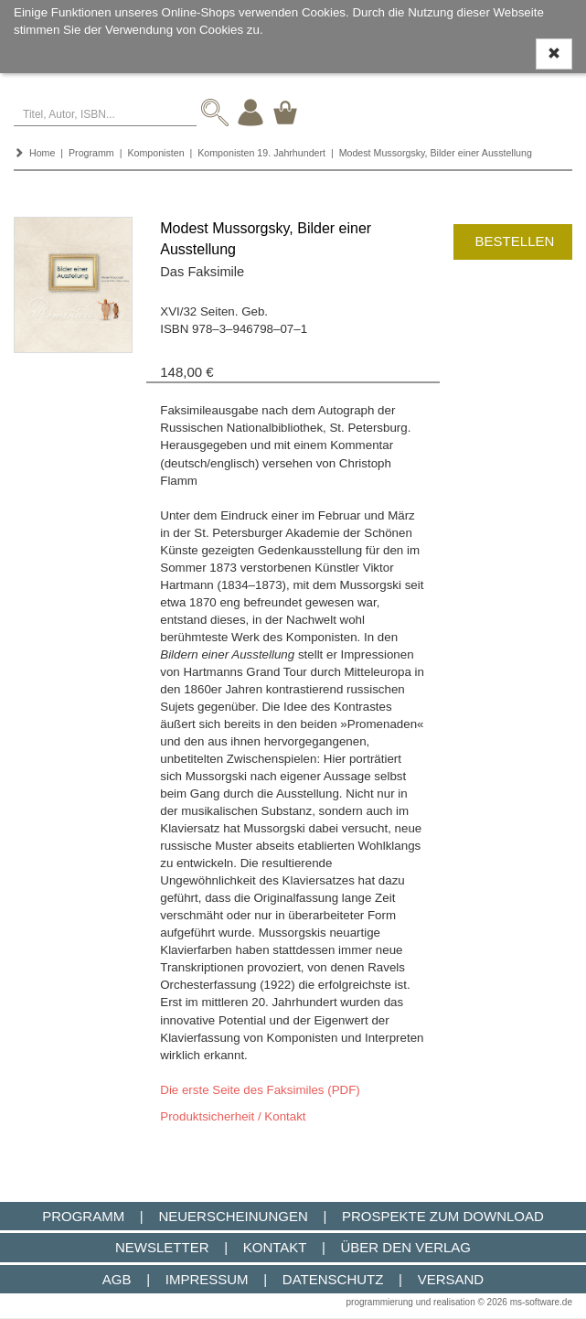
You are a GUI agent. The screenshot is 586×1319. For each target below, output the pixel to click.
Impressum (207, 1279)
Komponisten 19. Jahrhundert (261, 152)
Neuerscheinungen (232, 1216)
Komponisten (155, 152)
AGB (117, 1279)
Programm (91, 152)
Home (42, 152)
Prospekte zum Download (443, 1216)
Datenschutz (333, 1279)
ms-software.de (541, 1302)
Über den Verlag (405, 1247)
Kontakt (274, 1247)
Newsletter (162, 1247)
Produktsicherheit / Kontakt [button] (232, 1116)
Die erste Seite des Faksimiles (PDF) (260, 1090)
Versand (451, 1279)
